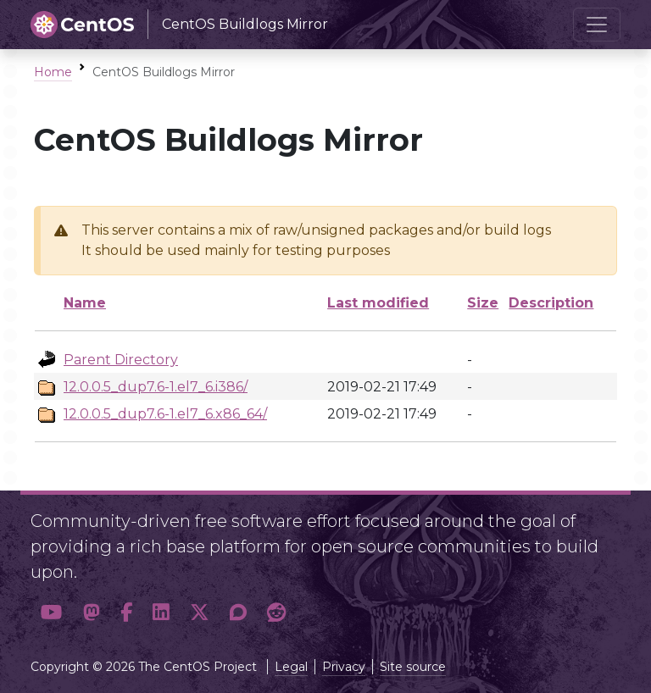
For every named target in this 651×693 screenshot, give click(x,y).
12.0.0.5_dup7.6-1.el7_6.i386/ (156, 387)
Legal (291, 666)
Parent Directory (121, 360)
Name (85, 303)
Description (551, 303)
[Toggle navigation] (596, 25)
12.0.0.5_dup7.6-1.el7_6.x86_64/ (165, 414)
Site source (413, 666)
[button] (52, 613)
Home (53, 72)
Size (482, 303)
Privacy (343, 666)
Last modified (378, 303)
